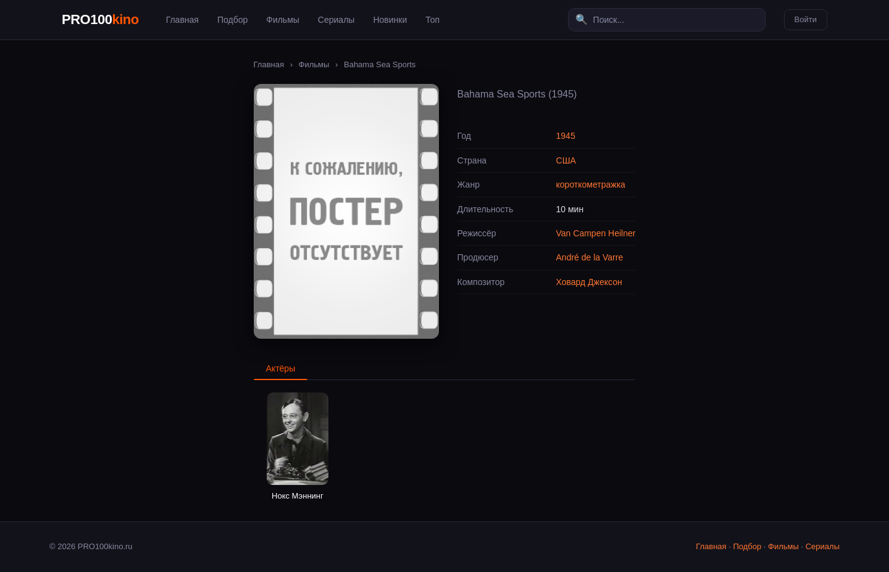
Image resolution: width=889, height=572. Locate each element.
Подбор (232, 20)
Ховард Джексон (589, 282)
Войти (806, 19)
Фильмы (282, 20)
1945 (565, 136)
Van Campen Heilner (596, 233)
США (566, 160)
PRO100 (100, 19)
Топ (432, 20)
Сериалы (336, 20)
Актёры (281, 368)
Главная (182, 20)
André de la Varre (590, 257)
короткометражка (590, 184)
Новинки (390, 20)
